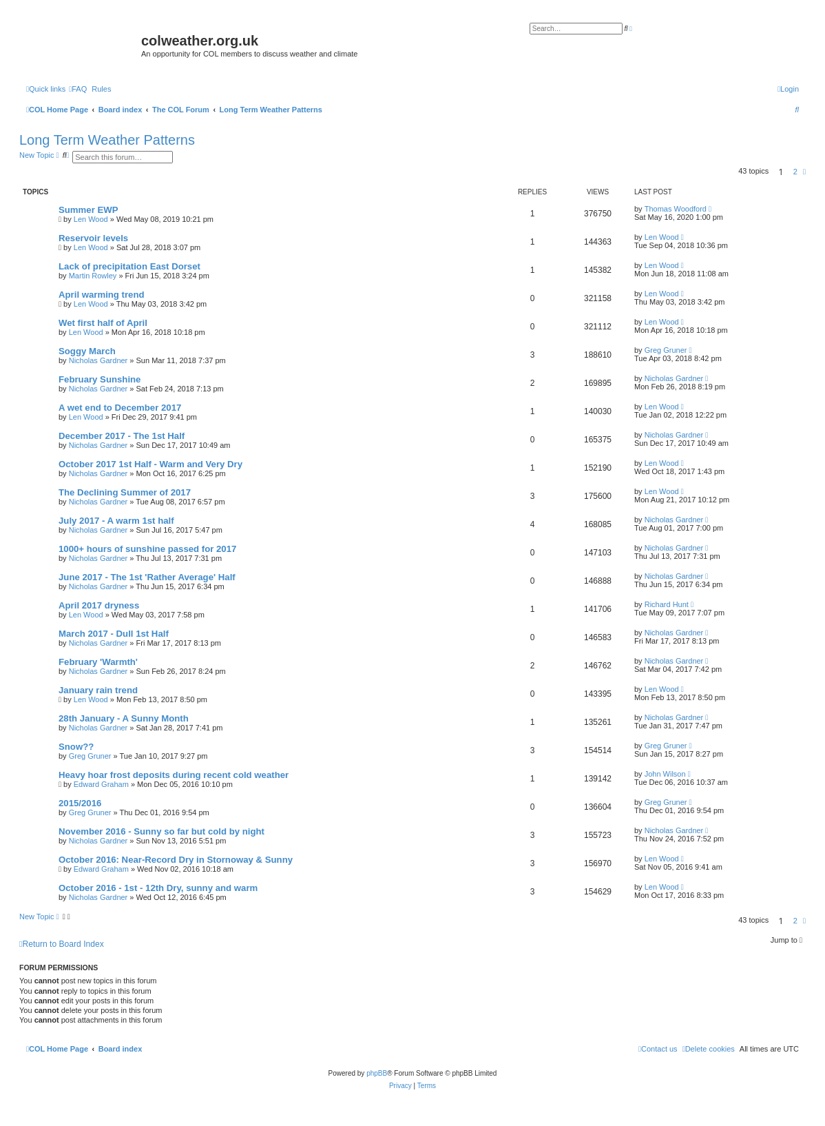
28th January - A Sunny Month (124, 718)
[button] (804, 171)
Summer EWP (88, 210)
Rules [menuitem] (101, 89)
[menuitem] (78, 89)
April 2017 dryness (99, 605)
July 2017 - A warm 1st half (116, 520)
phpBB (376, 1073)
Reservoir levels (93, 238)
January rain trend (98, 690)
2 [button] (795, 171)
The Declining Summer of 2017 (125, 492)
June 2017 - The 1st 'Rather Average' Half (147, 577)
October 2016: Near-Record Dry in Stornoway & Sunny (176, 859)
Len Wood (91, 219)
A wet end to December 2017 (120, 407)
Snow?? (76, 746)
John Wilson (665, 774)
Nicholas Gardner (98, 360)
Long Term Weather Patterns (107, 139)
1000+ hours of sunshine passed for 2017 (147, 549)
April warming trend (102, 294)
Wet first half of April (103, 323)
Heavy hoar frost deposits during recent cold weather (174, 775)
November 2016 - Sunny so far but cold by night (161, 831)
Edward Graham (101, 784)
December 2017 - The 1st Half (122, 436)
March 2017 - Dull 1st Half (114, 633)
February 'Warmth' (98, 662)
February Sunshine (99, 379)
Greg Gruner (666, 350)
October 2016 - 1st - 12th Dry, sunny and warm (158, 888)
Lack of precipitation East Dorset (129, 266)
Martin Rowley (93, 276)
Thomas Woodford (676, 209)
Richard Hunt (667, 604)
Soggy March (87, 351)
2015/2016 (80, 803)
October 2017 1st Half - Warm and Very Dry (150, 464)
